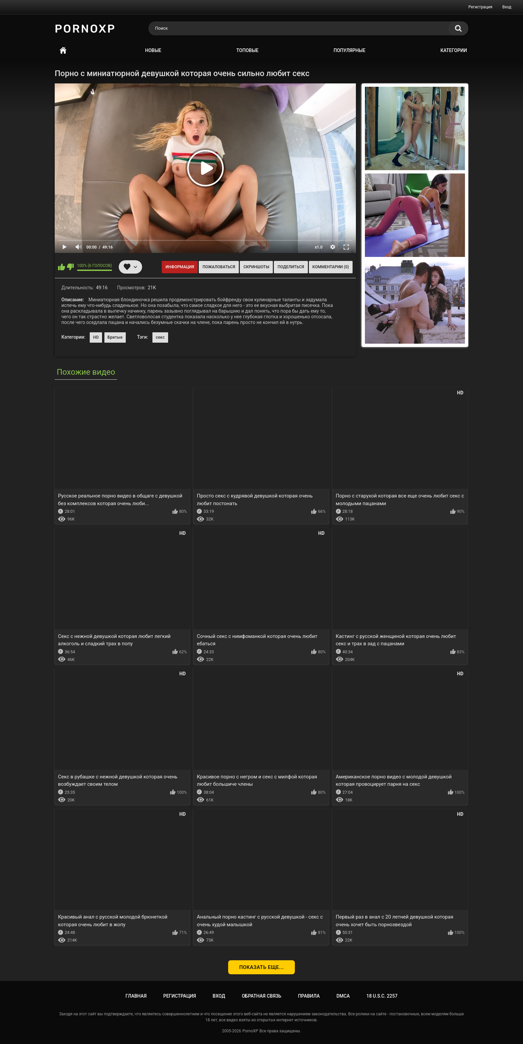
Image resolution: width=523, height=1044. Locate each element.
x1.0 (319, 247)
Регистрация (480, 7)
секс (160, 337)
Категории (453, 50)
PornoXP (250, 1031)
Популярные (349, 50)
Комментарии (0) (331, 267)
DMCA (343, 996)
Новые (153, 50)
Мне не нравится (70, 267)
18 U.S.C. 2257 (381, 996)
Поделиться (291, 267)
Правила (309, 996)
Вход (506, 7)
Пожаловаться (218, 267)
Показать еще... (261, 967)
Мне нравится (61, 267)
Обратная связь (261, 996)
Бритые (115, 337)
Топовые (247, 50)
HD (96, 337)
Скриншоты (256, 267)
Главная (63, 50)
